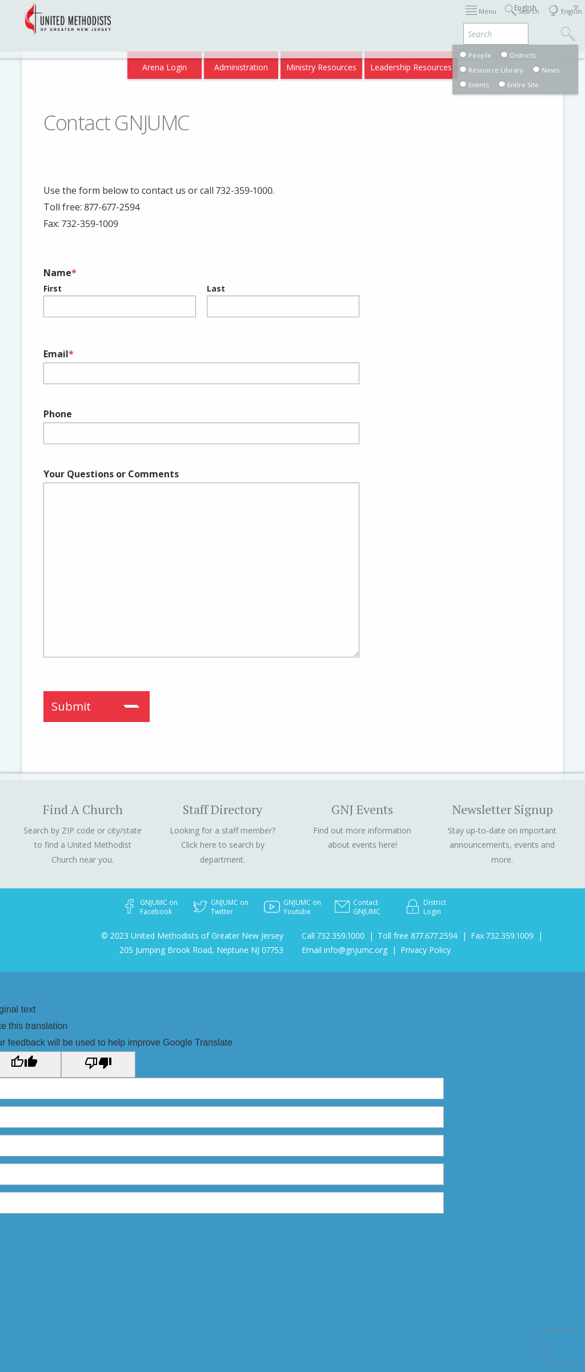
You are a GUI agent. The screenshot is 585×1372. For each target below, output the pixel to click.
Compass (487, 63)
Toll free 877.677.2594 (418, 935)
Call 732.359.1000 (333, 935)
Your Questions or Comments (111, 474)
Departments (479, 18)
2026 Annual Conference (182, 18)
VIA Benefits (436, 63)
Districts (430, 18)
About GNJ (385, 18)
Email (58, 354)
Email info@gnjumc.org (344, 949)
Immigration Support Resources (296, 18)
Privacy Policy (425, 949)
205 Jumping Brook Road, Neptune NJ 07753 (201, 949)
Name (60, 272)
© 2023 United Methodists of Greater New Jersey (192, 935)
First (52, 288)
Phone (57, 414)
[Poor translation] (98, 1064)
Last (216, 288)
